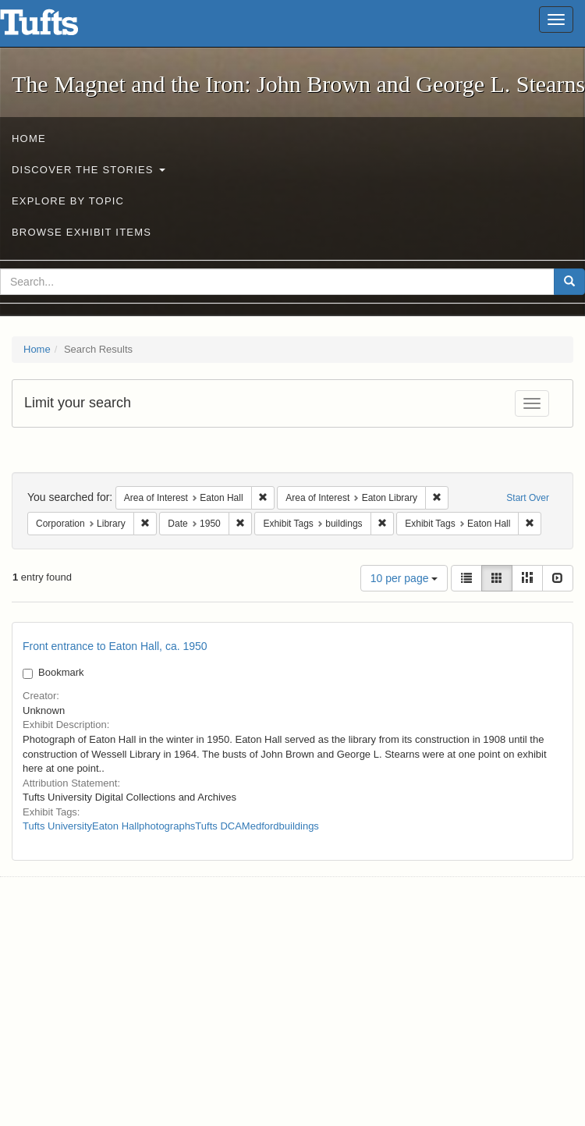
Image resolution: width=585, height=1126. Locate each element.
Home (29, 138)
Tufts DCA (218, 826)
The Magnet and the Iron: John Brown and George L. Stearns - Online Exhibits (58, 27)
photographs (167, 826)
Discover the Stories (88, 170)
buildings (299, 826)
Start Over (527, 497)
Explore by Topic (68, 201)
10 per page (404, 578)
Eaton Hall (115, 826)
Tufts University (57, 826)
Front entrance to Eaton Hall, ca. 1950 (115, 646)
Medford (260, 826)
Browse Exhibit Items (81, 232)
